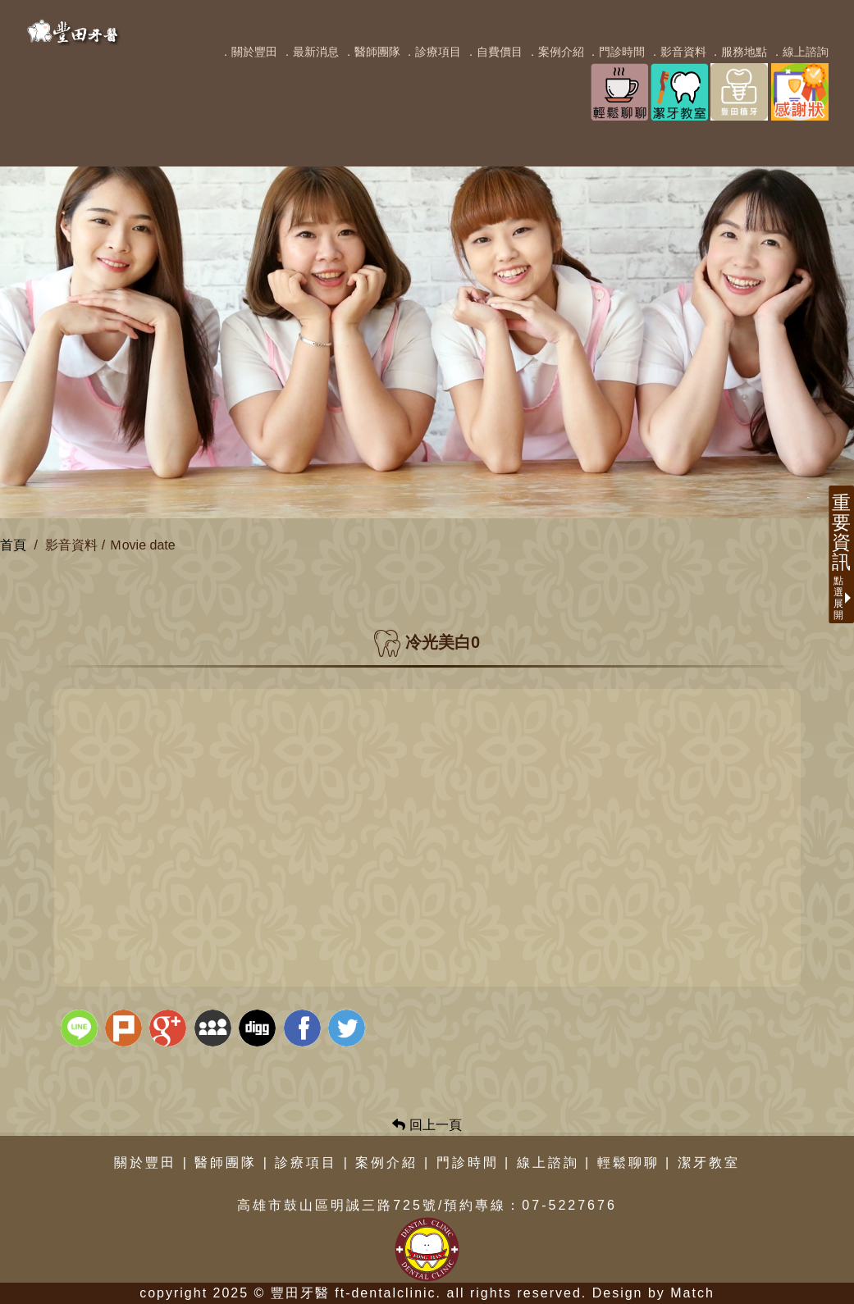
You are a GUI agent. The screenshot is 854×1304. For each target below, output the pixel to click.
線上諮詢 (548, 1162)
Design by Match (653, 1293)
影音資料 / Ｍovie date (110, 545)
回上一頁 (426, 1125)
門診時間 (467, 1162)
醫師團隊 (225, 1162)
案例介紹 (386, 1162)
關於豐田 (145, 1162)
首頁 (13, 545)
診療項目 (306, 1162)
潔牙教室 (709, 1162)
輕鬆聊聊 (628, 1162)
